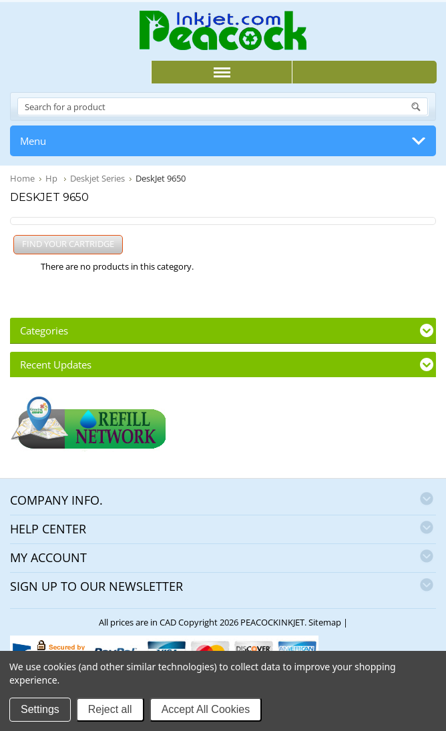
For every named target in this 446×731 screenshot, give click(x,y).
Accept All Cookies (206, 709)
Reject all (110, 709)
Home (22, 178)
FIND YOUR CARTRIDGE (68, 244)
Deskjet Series (97, 178)
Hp (52, 178)
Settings (40, 709)
